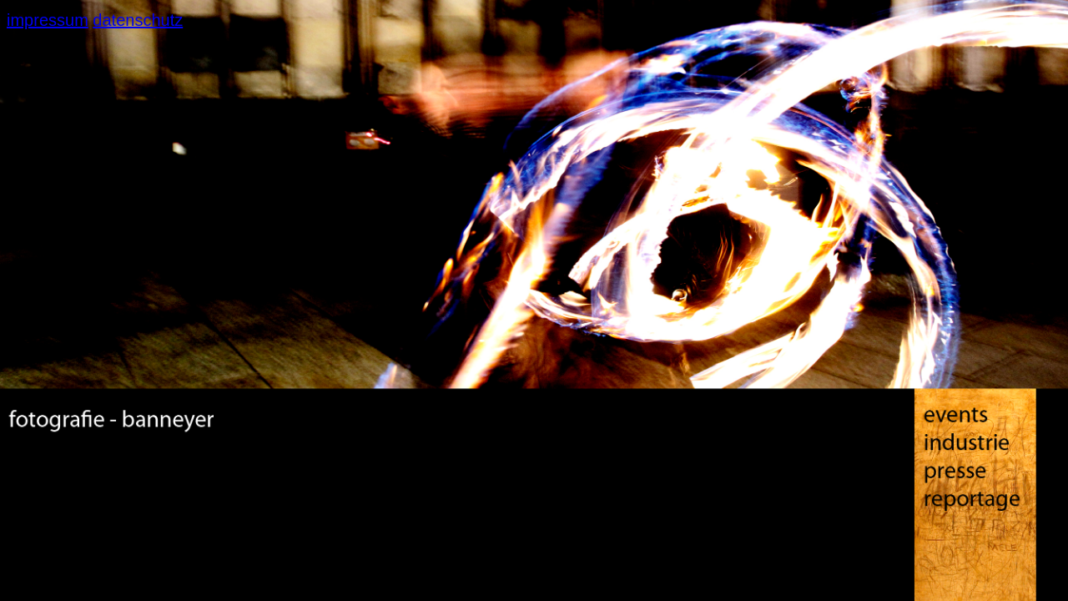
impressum (47, 20)
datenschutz (138, 20)
